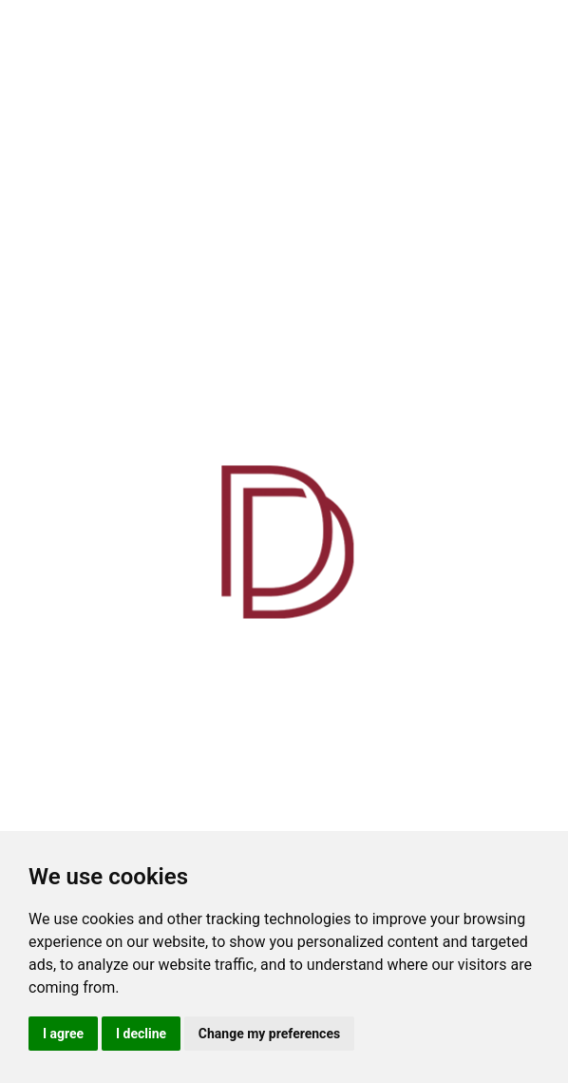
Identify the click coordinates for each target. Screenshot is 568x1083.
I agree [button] (63, 1033)
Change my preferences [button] (269, 1033)
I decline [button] (141, 1033)
